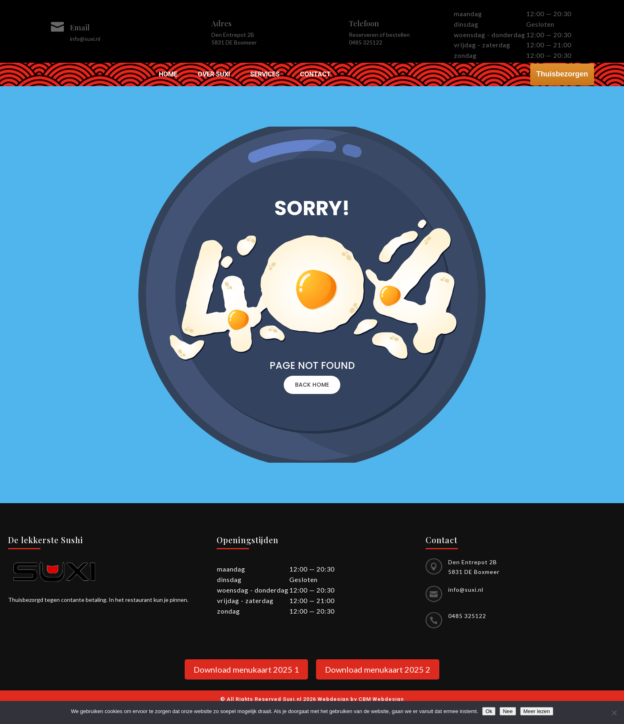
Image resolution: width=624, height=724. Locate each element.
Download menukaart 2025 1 (246, 669)
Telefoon (364, 23)
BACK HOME (312, 385)
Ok (488, 711)
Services (265, 75)
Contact (315, 75)
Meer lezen (536, 711)
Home (168, 75)
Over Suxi (214, 75)
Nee (507, 711)
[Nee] (614, 713)
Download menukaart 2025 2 (377, 669)
